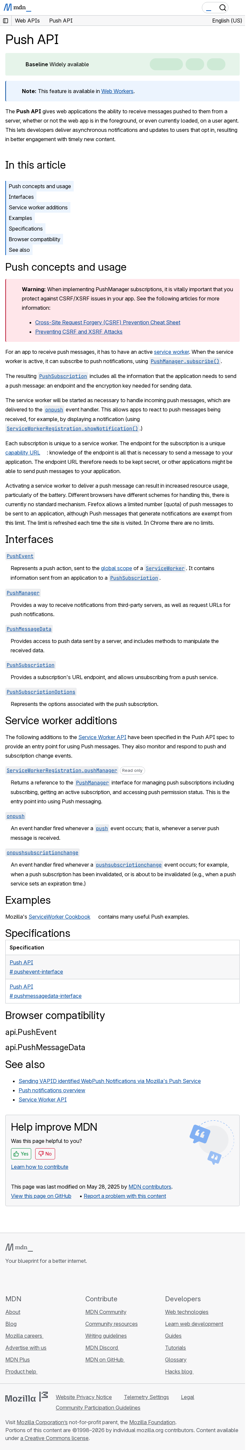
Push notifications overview (52, 1090)
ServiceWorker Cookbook (59, 916)
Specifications (26, 228)
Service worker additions (38, 207)
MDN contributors (149, 1186)
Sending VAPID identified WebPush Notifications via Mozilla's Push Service (110, 1081)
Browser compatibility (34, 239)
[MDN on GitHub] (9, 1279)
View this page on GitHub (41, 1196)
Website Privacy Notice (84, 1397)
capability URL (22, 452)
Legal (187, 1397)
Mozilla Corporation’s (42, 1422)
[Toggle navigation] (237, 7)
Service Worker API (102, 737)
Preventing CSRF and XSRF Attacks (79, 331)
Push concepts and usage (40, 186)
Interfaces (21, 196)
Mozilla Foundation (152, 1422)
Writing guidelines (106, 1335)
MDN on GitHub (105, 1359)
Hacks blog (179, 1371)
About (12, 1312)
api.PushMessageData (45, 1047)
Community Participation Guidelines (98, 1407)
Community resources (111, 1323)
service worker (171, 352)
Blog (11, 1323)
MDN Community (105, 1312)
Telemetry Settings (146, 1397)
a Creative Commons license (54, 1438)
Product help (21, 1371)
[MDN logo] (19, 1248)
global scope (116, 568)
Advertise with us (25, 1347)
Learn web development (194, 1323)
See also (19, 249)
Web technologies (186, 1312)
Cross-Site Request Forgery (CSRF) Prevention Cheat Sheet (107, 322)
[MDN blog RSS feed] (57, 1279)
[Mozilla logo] (26, 1397)
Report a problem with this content (125, 1196)
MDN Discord (102, 1347)
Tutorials (175, 1347)
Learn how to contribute (39, 1166)
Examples (20, 218)
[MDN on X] (33, 1279)
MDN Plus (17, 1359)
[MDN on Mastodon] (45, 1279)
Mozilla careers (24, 1335)
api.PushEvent (30, 1032)
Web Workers (117, 91)
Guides (173, 1335)
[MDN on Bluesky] (21, 1279)
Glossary (176, 1359)
